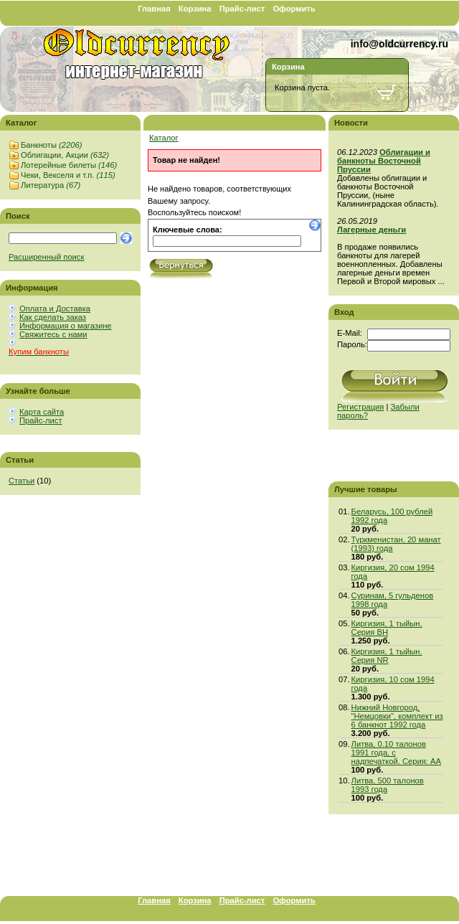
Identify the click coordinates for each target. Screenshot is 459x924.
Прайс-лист (242, 8)
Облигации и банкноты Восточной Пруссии (383, 161)
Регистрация (360, 406)
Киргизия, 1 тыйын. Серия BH (386, 627)
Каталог (164, 137)
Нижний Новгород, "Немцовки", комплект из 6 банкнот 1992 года (397, 716)
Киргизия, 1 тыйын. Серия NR (386, 655)
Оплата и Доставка (54, 308)
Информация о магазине (65, 325)
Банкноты (51, 145)
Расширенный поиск (46, 257)
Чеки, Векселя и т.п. (68, 175)
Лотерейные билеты (69, 165)
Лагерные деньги (371, 229)
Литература (50, 185)
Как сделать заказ (52, 317)
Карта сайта (41, 411)
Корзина (195, 8)
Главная (154, 8)
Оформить (294, 8)
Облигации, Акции (65, 155)
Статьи (21, 480)
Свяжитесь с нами (53, 334)
